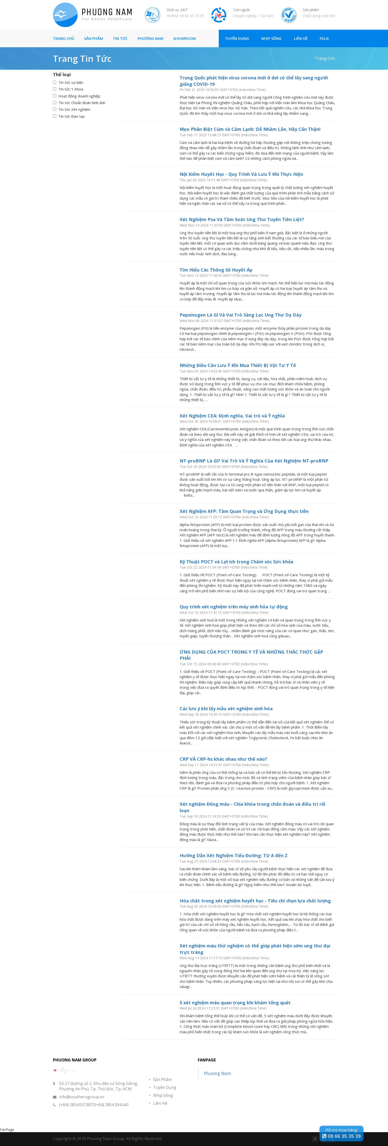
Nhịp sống (163, 1095)
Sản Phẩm (93, 38)
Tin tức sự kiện (70, 82)
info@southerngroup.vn (81, 1097)
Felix (324, 38)
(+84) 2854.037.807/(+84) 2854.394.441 (94, 1104)
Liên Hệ (300, 38)
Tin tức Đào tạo (71, 116)
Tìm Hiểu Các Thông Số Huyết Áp (216, 270)
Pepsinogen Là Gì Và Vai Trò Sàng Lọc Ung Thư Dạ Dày (240, 315)
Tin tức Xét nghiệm (74, 109)
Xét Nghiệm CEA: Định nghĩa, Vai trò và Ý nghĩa (232, 416)
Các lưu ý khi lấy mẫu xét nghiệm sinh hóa (226, 708)
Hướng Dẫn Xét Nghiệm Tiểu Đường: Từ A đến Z (234, 855)
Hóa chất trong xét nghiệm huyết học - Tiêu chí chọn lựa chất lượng (255, 901)
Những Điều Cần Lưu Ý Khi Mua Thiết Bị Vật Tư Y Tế (238, 365)
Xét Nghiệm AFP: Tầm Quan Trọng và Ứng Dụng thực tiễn (244, 511)
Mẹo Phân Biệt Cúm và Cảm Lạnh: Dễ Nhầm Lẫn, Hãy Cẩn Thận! (250, 129)
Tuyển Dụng (237, 38)
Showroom (184, 38)
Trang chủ (325, 58)
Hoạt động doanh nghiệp (79, 95)
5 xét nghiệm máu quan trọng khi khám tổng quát (235, 1003)
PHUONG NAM (107, 12)
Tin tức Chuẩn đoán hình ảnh (81, 102)
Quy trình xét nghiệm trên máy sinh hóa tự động (234, 607)
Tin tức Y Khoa (70, 89)
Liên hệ (160, 1103)
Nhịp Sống (271, 38)
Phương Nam (150, 38)
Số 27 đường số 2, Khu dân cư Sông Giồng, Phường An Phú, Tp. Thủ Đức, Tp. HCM (98, 1086)
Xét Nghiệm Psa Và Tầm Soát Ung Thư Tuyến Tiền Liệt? (242, 219)
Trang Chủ (63, 38)
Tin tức (120, 38)
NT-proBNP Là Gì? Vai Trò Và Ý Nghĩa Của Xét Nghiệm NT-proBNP (254, 461)
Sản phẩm (162, 1079)
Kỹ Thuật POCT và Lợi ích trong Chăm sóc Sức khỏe (236, 562)
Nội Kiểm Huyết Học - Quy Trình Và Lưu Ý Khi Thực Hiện (241, 174)
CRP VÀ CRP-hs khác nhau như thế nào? (223, 759)
